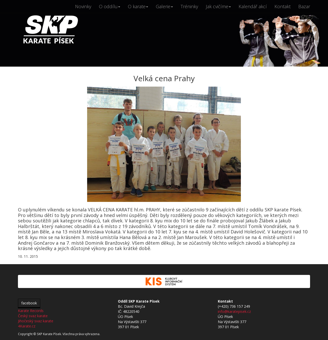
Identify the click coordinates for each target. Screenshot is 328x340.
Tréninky (189, 6)
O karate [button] (138, 6)
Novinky (83, 6)
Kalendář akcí (253, 6)
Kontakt (282, 6)
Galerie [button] (164, 6)
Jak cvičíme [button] (218, 6)
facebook (29, 303)
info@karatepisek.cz (234, 311)
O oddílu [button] (109, 6)
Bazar (304, 6)
